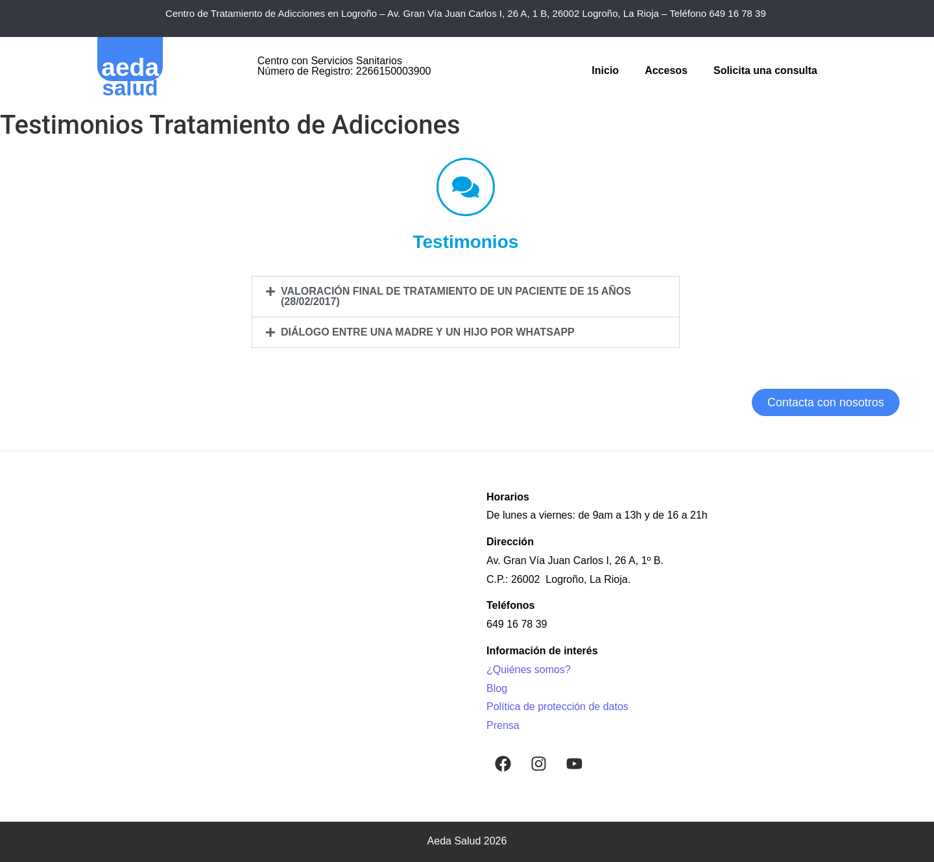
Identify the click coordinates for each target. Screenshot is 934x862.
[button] (465, 297)
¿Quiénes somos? (528, 669)
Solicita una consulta (765, 70)
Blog (496, 688)
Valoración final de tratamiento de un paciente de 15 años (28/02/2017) (456, 296)
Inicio (605, 70)
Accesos (666, 70)
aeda (130, 67)
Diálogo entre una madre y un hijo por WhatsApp (428, 332)
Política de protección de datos (557, 706)
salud (130, 88)
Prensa (503, 725)
